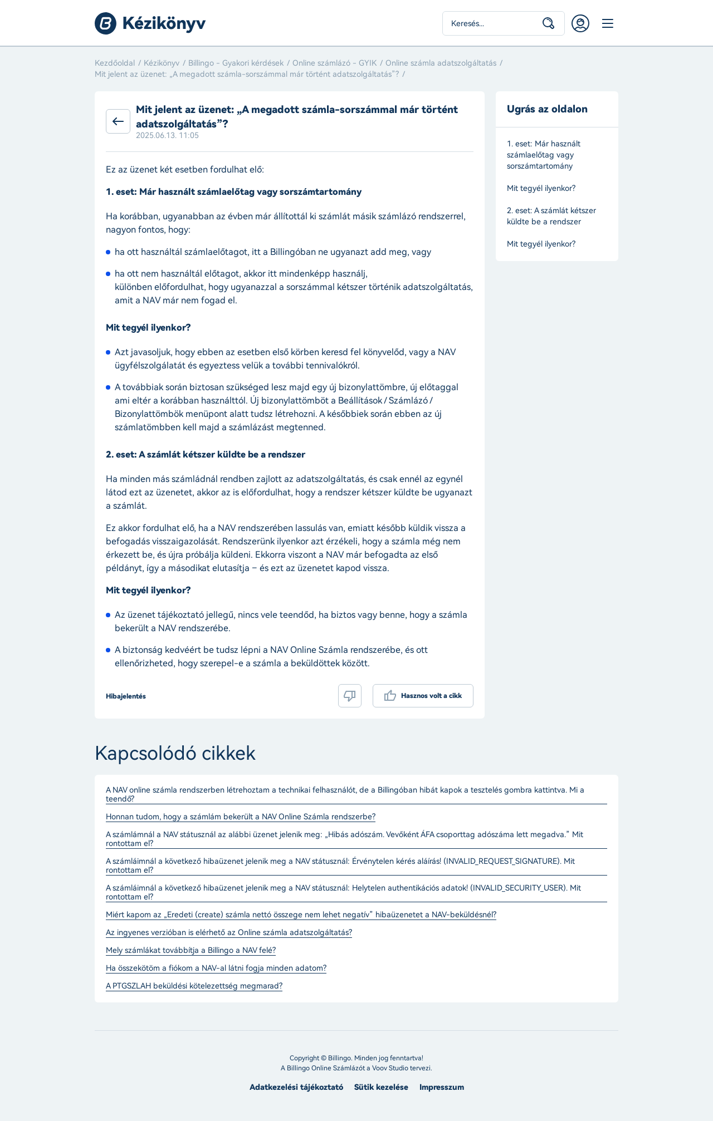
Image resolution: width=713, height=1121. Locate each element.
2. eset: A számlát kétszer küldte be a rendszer (551, 216)
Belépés (580, 23)
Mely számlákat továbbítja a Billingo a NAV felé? (191, 950)
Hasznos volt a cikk (431, 696)
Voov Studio (390, 1068)
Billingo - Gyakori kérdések (236, 63)
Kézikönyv (161, 63)
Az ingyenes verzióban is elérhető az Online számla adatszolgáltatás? (229, 932)
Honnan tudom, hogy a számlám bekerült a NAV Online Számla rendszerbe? (240, 817)
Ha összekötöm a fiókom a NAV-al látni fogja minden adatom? (216, 968)
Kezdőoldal (115, 63)
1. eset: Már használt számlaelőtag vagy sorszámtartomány (543, 155)
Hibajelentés (126, 696)
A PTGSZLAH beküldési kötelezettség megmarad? (194, 986)
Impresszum (441, 1087)
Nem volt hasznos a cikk (350, 695)
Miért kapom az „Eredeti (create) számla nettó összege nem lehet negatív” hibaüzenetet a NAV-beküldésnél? (301, 915)
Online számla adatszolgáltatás (440, 63)
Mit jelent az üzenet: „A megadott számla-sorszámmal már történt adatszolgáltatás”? (247, 74)
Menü (607, 23)
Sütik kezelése (381, 1087)
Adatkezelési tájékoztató (296, 1087)
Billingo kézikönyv (150, 23)
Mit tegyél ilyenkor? (541, 188)
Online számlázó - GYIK (334, 63)
